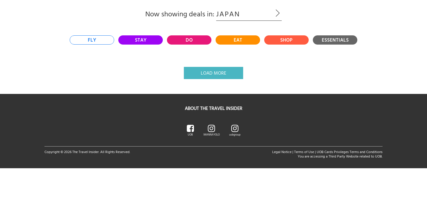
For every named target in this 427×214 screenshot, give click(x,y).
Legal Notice (281, 151)
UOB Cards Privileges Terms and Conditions (350, 151)
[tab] (92, 40)
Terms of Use (304, 151)
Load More (213, 72)
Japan (249, 13)
